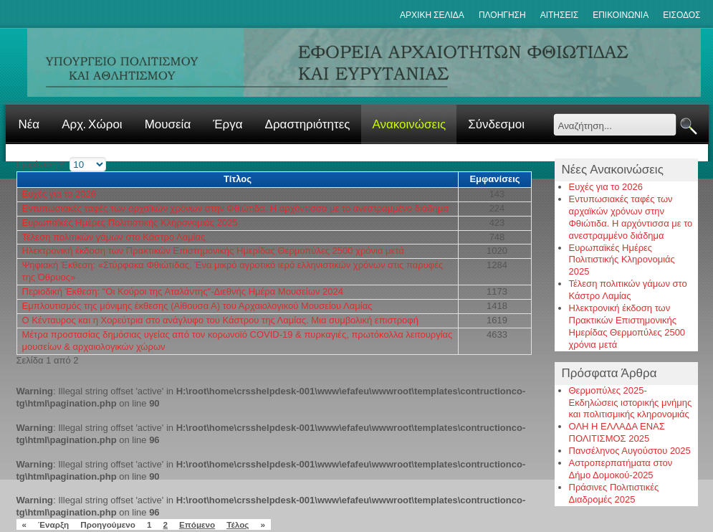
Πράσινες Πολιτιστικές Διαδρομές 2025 (614, 493)
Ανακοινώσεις (409, 124)
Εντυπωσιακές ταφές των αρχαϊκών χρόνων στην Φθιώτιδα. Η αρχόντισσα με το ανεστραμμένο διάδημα (235, 208)
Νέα (29, 124)
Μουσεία (168, 124)
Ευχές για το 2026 (59, 194)
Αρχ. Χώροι (92, 124)
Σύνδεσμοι (496, 124)
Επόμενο (197, 524)
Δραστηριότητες (307, 124)
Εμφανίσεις (494, 179)
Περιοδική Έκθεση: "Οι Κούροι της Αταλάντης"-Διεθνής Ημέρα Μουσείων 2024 (182, 291)
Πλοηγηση (502, 15)
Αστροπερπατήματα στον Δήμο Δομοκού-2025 (621, 468)
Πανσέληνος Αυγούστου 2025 (630, 450)
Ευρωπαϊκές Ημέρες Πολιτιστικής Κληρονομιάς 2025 (130, 222)
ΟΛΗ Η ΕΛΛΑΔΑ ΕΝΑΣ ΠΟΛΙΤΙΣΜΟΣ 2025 (617, 432)
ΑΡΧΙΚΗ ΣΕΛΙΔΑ (432, 15)
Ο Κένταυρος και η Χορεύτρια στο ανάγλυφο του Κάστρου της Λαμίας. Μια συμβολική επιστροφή (220, 320)
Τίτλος (238, 179)
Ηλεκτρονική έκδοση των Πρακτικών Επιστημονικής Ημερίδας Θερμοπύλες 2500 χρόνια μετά (213, 250)
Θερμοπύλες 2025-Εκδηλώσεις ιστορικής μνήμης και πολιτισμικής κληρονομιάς (630, 402)
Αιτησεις (559, 15)
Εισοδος (681, 15)
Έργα (227, 124)
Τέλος (237, 524)
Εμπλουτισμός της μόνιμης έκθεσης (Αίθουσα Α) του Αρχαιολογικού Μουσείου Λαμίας (197, 305)
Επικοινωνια (621, 15)
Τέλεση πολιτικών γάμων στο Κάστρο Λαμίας (114, 237)
